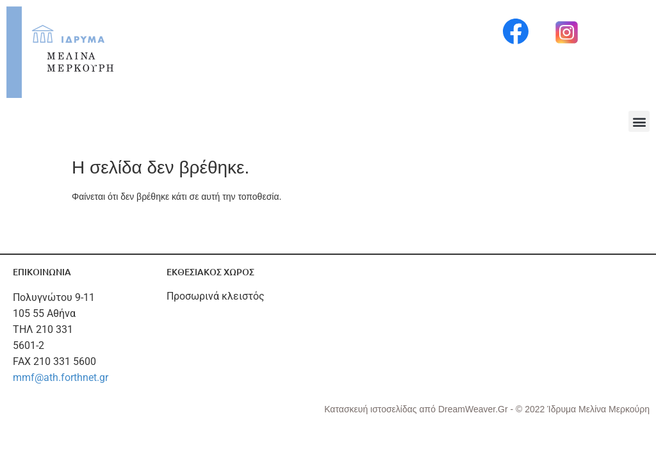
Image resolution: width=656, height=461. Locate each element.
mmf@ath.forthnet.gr (60, 377)
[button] (639, 121)
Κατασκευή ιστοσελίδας (371, 409)
